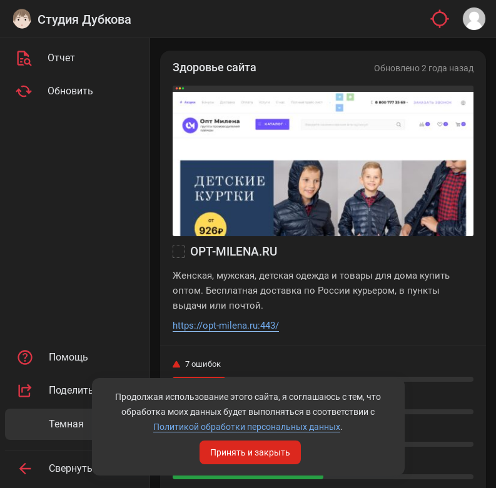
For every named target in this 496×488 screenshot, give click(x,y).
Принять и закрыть (250, 452)
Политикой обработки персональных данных (246, 427)
